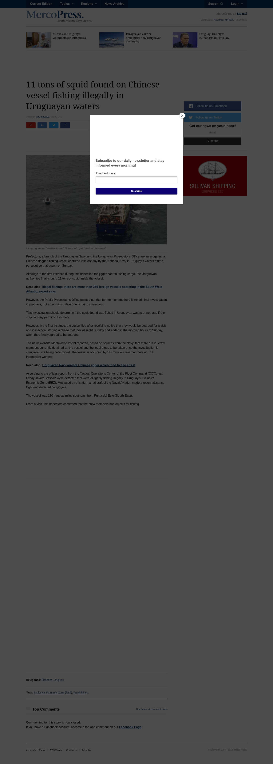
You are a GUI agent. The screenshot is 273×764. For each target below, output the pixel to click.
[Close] (182, 115)
